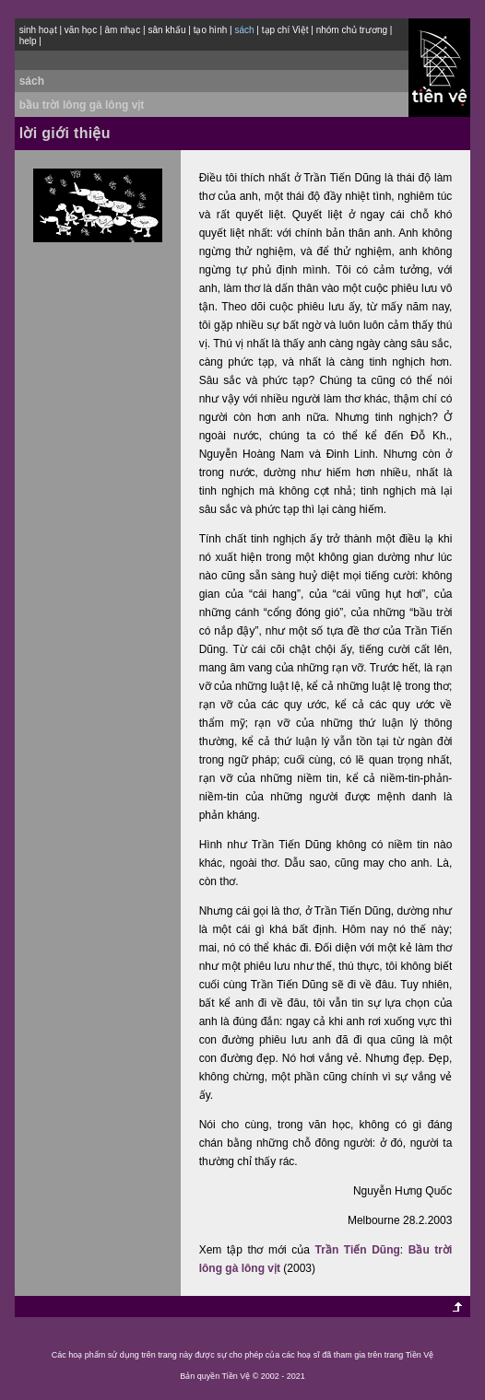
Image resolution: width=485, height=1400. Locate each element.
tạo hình (211, 30)
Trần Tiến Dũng (357, 1249)
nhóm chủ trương (351, 30)
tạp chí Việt (285, 30)
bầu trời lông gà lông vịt (82, 105)
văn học (81, 30)
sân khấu (166, 30)
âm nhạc (123, 30)
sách (31, 81)
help (28, 41)
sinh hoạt (38, 30)
